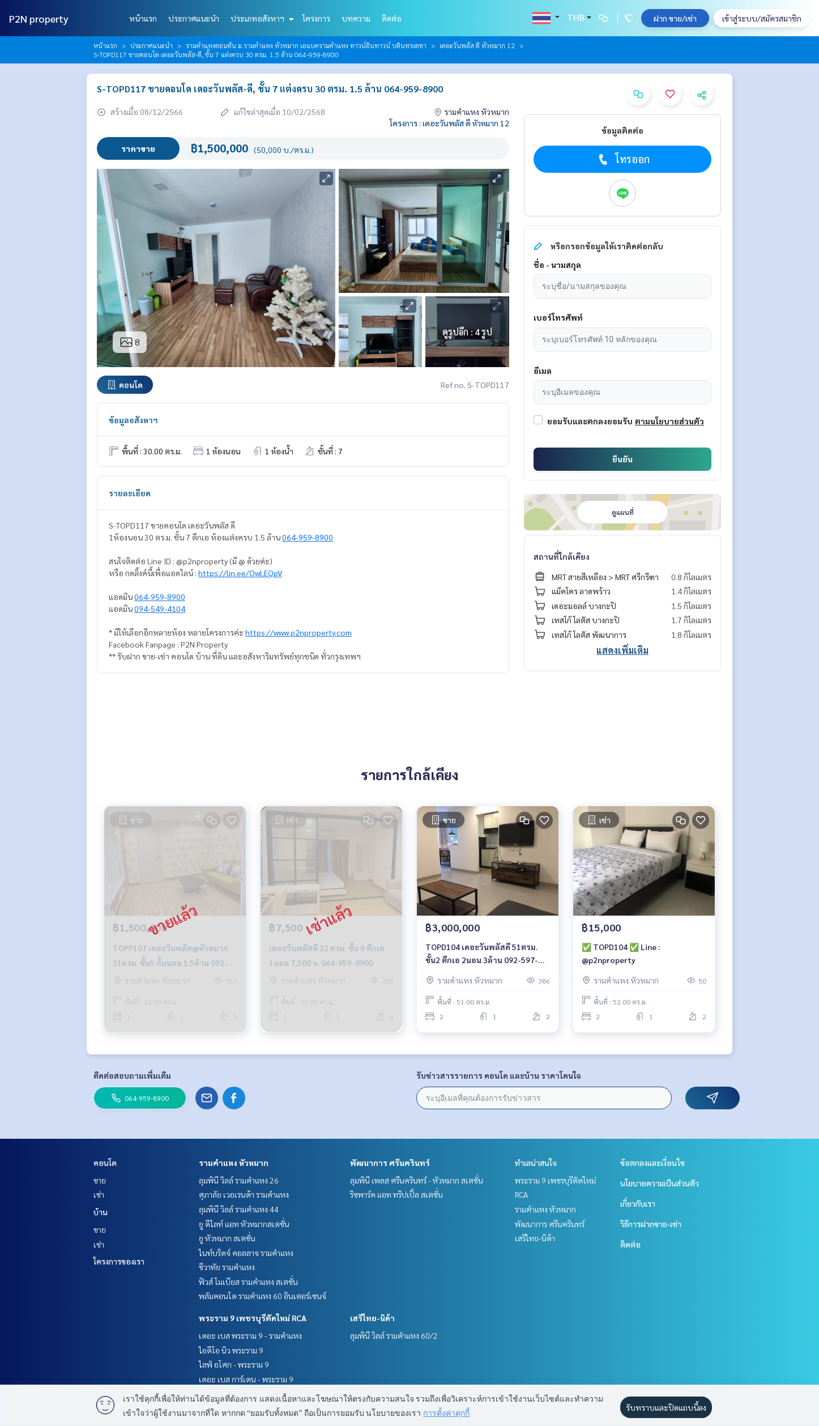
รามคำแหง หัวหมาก (233, 1162)
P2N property (39, 18)
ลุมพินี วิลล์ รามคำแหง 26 (239, 1180)
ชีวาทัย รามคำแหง (227, 1267)
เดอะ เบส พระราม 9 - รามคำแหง (250, 1335)
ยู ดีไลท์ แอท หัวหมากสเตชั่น (244, 1224)
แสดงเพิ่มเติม (622, 650)
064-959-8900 (307, 537)
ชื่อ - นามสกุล (557, 264)
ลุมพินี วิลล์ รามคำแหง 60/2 (394, 1335)
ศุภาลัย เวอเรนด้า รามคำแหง (244, 1194)
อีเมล (543, 370)
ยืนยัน (622, 459)
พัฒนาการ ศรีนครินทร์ (390, 1162)
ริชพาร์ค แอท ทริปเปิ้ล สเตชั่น (396, 1194)
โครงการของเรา (118, 1261)
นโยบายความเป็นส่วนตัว (659, 1183)
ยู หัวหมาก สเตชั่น (227, 1238)
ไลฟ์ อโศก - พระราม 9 (234, 1364)
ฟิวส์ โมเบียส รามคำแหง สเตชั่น (248, 1281)
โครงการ (316, 18)
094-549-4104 (159, 608)
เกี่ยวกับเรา (637, 1203)
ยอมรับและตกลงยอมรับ (590, 421)
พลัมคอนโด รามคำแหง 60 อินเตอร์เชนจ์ (262, 1296)
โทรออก (623, 159)
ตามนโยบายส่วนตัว (669, 421)
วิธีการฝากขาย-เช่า (650, 1224)
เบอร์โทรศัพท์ (558, 317)
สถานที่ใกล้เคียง (562, 556)
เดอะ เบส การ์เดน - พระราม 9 (246, 1379)
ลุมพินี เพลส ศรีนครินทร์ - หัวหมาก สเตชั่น (416, 1180)
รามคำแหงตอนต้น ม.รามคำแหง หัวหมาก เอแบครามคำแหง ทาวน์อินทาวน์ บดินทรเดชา (306, 45)
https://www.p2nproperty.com (298, 632)
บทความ (356, 18)
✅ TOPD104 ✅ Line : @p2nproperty (621, 953)
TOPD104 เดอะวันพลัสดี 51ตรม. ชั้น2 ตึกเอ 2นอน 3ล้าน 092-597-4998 (481, 954)
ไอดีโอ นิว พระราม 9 (231, 1350)
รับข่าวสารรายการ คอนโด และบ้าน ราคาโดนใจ (498, 1075)
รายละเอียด (130, 493)
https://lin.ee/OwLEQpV (240, 573)
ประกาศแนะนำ (193, 18)
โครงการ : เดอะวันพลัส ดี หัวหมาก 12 (449, 123)
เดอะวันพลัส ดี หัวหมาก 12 (477, 45)
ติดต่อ (392, 18)
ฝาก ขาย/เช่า (675, 18)
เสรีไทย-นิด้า (372, 1318)
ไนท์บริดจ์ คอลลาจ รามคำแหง (246, 1253)
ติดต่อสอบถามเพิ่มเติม (132, 1075)
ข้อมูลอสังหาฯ (133, 420)
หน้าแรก (143, 18)
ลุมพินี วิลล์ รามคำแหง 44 (239, 1209)
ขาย (99, 1180)
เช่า (98, 1194)
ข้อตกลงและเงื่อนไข (652, 1162)
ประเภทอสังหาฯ (261, 18)
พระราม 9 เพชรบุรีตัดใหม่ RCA (252, 1318)
